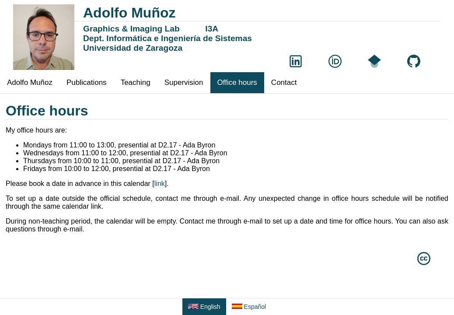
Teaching (135, 82)
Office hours (237, 82)
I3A (211, 28)
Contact (284, 82)
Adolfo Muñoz (29, 82)
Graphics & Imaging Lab (131, 28)
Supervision (183, 82)
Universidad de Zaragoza (132, 47)
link (159, 183)
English (204, 306)
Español (249, 306)
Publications (86, 82)
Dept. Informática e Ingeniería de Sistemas (167, 38)
